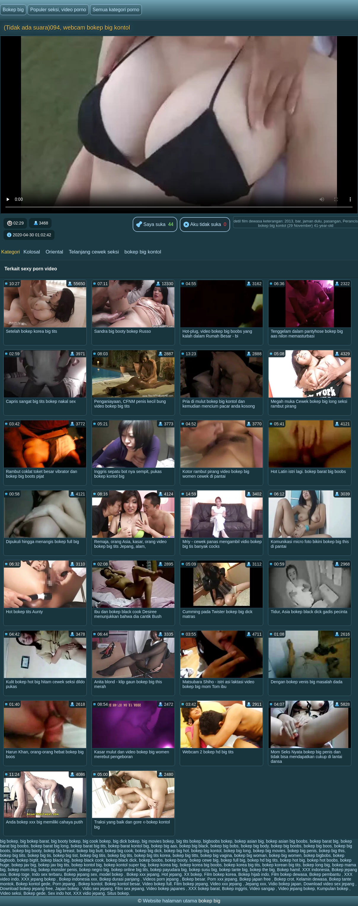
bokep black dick (121, 860)
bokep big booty (26, 850)
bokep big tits (119, 855)
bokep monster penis (57, 869)
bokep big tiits (12, 855)
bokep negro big (94, 869)
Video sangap (262, 888)
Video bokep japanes (166, 888)
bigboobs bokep (217, 841)
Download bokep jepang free (26, 888)
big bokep (9, 841)
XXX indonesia (315, 869)
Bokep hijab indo (253, 874)
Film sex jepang (129, 888)
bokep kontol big (86, 865)
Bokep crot (284, 879)
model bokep (111, 874)
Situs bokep (118, 893)
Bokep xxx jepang (142, 874)
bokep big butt (90, 850)
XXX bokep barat (204, 888)
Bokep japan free (255, 879)
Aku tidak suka (202, 225)
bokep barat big (324, 841)
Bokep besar (193, 879)
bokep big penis (302, 850)
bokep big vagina (216, 855)
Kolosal (31, 252)
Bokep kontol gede (33, 883)
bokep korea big (163, 865)
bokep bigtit (27, 860)
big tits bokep (188, 841)
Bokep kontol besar (122, 883)
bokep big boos (318, 846)
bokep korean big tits (281, 865)
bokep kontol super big (125, 865)
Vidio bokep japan (284, 883)
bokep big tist (65, 855)
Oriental (54, 252)
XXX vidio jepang (89, 893)
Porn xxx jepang (222, 879)
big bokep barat (34, 841)
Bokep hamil (288, 869)
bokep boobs (151, 860)
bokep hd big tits (263, 860)
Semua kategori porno (116, 9)
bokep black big (55, 860)
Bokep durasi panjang (119, 879)
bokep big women (285, 855)
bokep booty (176, 860)
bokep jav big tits (53, 865)
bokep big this (331, 850)
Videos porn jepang (161, 879)
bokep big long (237, 850)
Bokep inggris (234, 888)
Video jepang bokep (296, 888)
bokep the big (262, 869)
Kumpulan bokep (333, 888)
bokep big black (193, 846)
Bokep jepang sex (80, 874)
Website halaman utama (170, 901)
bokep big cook (119, 850)
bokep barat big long (49, 846)
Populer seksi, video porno (58, 9)
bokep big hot (176, 850)
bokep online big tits (129, 869)
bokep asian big (249, 841)
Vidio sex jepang (97, 888)
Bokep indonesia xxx (78, 879)
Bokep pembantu (325, 874)
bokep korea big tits (242, 865)
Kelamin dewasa (311, 879)
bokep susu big (203, 869)
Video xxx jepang (226, 883)
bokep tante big (233, 869)
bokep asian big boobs (286, 841)
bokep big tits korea (152, 855)
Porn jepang (64, 883)
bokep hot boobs (322, 860)
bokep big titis (92, 855)
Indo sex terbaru (47, 874)
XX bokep (193, 874)
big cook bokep (96, 841)
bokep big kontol (142, 252)
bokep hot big (292, 860)
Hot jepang (172, 874)
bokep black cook (88, 860)
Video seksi (10, 893)
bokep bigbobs (317, 855)
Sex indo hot (59, 893)
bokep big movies (269, 850)
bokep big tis (39, 855)
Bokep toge (19, 874)
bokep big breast (59, 850)
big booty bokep (66, 841)
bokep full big (233, 860)
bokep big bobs (225, 846)
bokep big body (255, 846)
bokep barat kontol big (128, 846)
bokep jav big (24, 865)
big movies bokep (158, 841)
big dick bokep (126, 841)
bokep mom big (22, 869)
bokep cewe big (204, 860)
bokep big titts (185, 855)
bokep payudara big (168, 869)
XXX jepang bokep (39, 879)
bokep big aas (164, 846)
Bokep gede (34, 893)
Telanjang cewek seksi (94, 252)
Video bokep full (156, 883)
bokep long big (316, 865)
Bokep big (13, 9)
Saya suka (151, 224)
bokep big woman (250, 855)
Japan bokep (67, 888)
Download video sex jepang (329, 883)
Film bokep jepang (191, 883)
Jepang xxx (255, 883)
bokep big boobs (286, 846)
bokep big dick (148, 850)
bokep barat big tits (88, 846)
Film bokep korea (220, 874)
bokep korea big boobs (201, 865)
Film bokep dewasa (289, 874)
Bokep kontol (90, 883)
